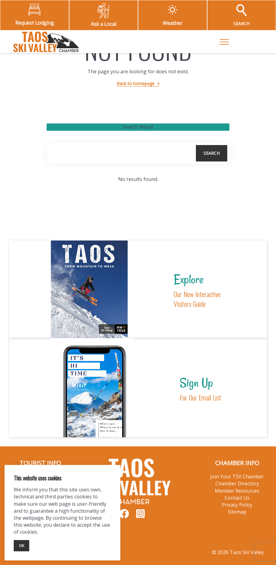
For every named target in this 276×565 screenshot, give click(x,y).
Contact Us (237, 497)
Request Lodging (34, 22)
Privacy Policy (237, 504)
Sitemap (237, 511)
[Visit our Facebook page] (124, 515)
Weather (172, 23)
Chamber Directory (237, 483)
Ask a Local (103, 24)
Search (211, 153)
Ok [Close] (21, 545)
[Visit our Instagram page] (140, 515)
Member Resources (237, 490)
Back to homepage (135, 83)
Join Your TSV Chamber (237, 476)
